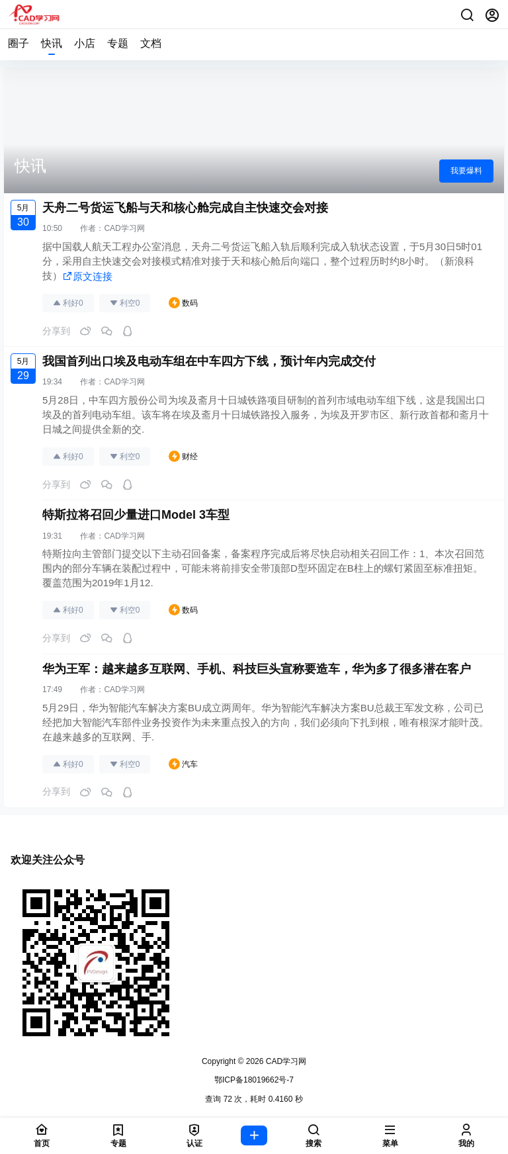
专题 (117, 43)
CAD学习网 (124, 228)
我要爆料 (466, 170)
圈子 (18, 43)
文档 (150, 43)
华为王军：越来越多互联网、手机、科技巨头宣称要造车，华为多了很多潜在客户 (256, 669)
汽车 (183, 764)
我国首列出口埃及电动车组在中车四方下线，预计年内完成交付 (209, 361)
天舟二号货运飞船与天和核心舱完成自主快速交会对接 (185, 207)
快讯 (51, 43)
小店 (84, 43)
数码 (183, 303)
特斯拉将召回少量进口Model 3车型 (136, 514)
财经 (183, 456)
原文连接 (87, 276)
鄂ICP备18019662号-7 (254, 1080)
